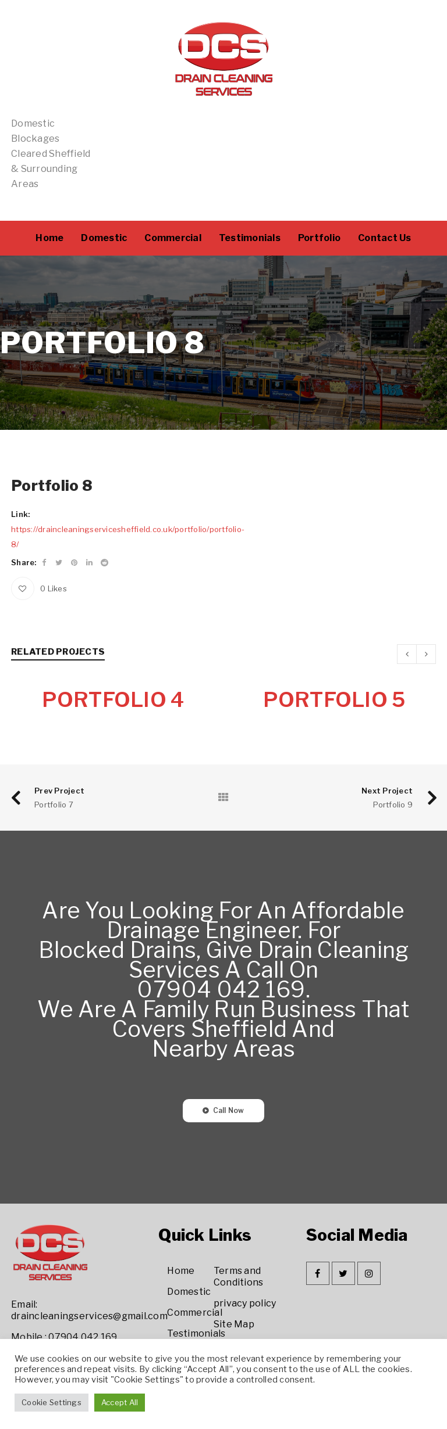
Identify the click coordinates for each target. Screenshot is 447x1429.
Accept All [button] (120, 1402)
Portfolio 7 (53, 805)
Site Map (234, 1324)
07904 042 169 (82, 1337)
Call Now (228, 1111)
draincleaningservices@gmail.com (89, 1316)
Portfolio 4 (113, 700)
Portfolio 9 (393, 805)
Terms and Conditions (239, 1277)
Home (180, 1271)
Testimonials (196, 1334)
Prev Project (59, 791)
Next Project (387, 791)
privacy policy (245, 1303)
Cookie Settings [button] (51, 1402)
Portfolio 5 (334, 700)
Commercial (194, 1313)
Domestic (189, 1292)
